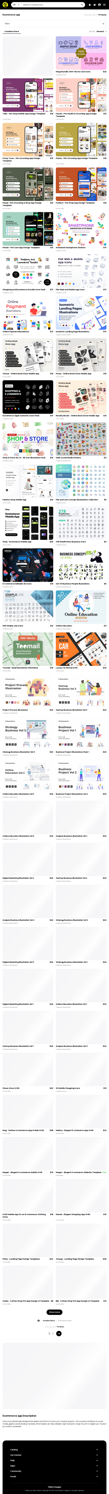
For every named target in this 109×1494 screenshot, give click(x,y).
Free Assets (59, 1175)
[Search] (82, 4)
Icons (64, 75)
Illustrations (67, 335)
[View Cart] (90, 5)
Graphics (59, 75)
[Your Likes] (95, 5)
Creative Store (11, 31)
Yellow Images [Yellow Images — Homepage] (54, 1487)
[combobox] (53, 4)
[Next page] (59, 1333)
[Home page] (39, 1321)
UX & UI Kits (7, 119)
